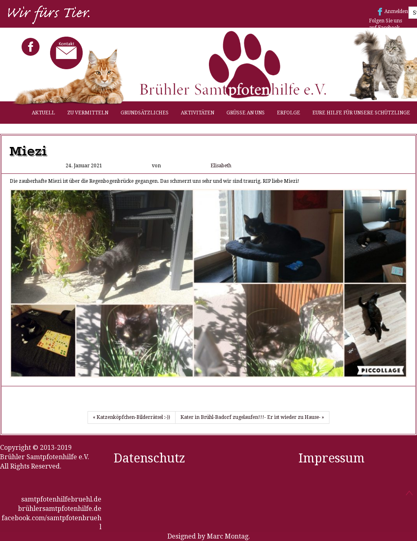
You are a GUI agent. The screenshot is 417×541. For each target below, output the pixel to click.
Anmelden (396, 11)
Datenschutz (149, 458)
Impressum (331, 458)
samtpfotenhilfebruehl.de (61, 499)
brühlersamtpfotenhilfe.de (59, 509)
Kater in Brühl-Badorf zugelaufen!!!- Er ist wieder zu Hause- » (252, 417)
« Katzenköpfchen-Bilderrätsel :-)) (131, 417)
